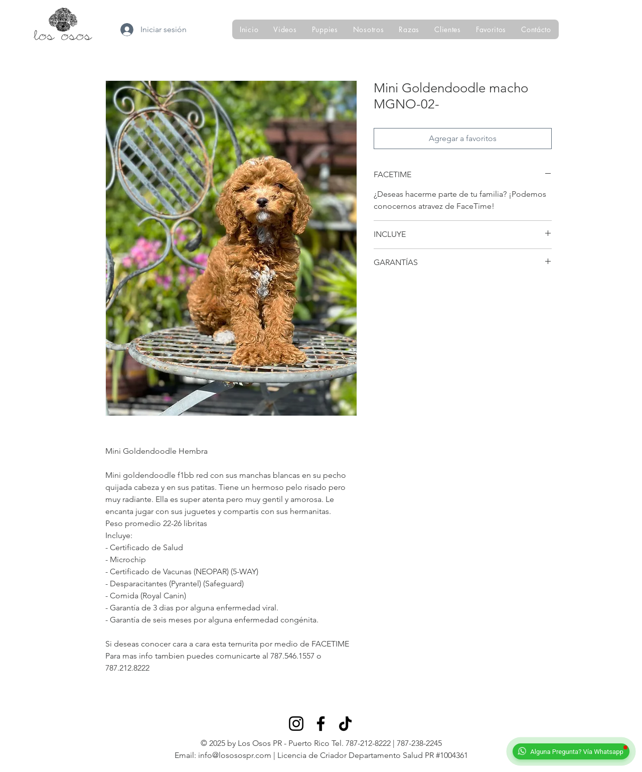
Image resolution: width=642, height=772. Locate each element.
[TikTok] (345, 723)
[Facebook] (321, 723)
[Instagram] (296, 723)
